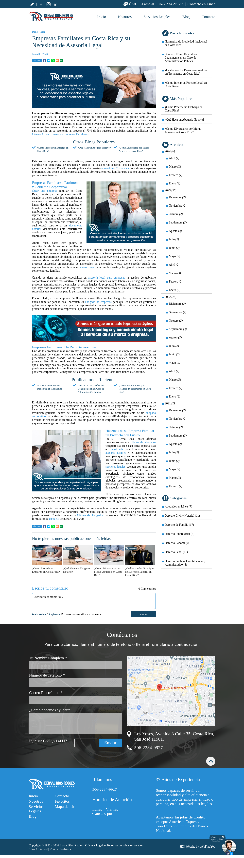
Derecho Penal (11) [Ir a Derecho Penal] (176, 552)
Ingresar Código (48, 741)
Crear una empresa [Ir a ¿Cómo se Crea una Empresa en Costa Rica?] (44, 190)
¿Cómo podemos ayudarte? (50, 710)
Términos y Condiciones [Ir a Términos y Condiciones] (60, 849)
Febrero (175, 175)
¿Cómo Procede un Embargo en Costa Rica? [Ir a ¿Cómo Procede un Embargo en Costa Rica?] (46, 570)
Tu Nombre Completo (48, 658)
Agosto (175, 231)
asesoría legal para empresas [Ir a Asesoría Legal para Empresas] (106, 277)
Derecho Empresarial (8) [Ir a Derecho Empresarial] (179, 533)
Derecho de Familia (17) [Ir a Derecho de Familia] (179, 524)
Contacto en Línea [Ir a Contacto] (201, 4)
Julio (174, 239)
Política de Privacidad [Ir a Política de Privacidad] (38, 849)
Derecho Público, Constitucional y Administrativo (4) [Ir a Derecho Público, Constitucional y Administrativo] (185, 562)
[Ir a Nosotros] (94, 328)
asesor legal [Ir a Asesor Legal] (87, 267)
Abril (174, 158)
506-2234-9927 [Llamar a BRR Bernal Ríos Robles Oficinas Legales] (169, 4)
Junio (174, 247)
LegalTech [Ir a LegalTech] (116, 449)
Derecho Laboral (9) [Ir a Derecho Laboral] (177, 543)
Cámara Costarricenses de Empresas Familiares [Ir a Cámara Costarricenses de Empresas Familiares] (60, 134)
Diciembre (177, 197)
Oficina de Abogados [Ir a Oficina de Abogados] (90, 515)
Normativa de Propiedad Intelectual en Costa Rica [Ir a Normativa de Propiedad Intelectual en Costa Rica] (186, 43)
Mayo (174, 256)
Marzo (175, 166)
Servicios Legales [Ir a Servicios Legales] (156, 17)
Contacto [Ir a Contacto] (208, 17)
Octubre (176, 214)
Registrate (54, 614)
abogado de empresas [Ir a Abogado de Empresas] (98, 302)
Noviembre (177, 205)
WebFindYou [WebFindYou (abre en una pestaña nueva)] (207, 846)
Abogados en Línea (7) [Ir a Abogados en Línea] (178, 506)
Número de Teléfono (47, 675)
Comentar (143, 614)
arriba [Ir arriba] (210, 761)
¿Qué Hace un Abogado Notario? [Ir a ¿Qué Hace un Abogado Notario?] (94, 147)
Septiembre (178, 222)
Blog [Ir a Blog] (186, 17)
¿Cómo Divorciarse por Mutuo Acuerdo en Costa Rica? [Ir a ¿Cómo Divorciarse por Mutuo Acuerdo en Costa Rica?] (108, 572)
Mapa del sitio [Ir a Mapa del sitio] (66, 806)
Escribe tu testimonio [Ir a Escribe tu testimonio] (32, 4)
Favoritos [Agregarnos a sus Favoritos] (62, 801)
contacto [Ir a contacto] (54, 518)
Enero (174, 183)
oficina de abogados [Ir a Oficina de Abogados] (143, 442)
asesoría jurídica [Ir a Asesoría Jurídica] (115, 452)
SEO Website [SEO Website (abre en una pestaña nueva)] (187, 846)
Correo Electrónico (46, 692)
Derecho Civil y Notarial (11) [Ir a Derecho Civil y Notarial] (182, 515)
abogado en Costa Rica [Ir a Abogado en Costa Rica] (115, 168)
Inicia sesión (39, 614)
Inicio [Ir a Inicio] (35, 31)
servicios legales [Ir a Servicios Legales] (115, 466)
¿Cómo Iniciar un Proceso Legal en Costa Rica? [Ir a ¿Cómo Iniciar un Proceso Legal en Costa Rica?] (186, 84)
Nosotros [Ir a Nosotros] (125, 17)
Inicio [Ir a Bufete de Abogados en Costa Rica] (101, 17)
